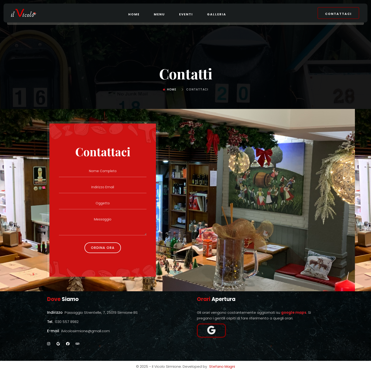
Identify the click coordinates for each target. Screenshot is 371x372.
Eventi (186, 14)
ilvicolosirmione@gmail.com (85, 330)
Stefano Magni (222, 366)
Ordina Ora (103, 247)
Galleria (216, 14)
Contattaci (338, 14)
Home (134, 14)
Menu (159, 14)
